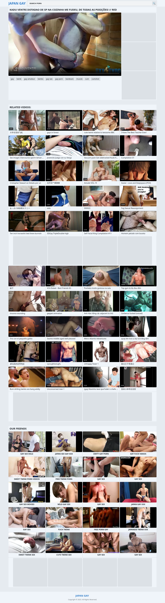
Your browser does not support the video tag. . (64, 44)
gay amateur (29, 79)
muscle (79, 79)
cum (87, 79)
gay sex (49, 79)
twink (19, 79)
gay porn (59, 79)
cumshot (95, 79)
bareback (70, 79)
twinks (40, 79)
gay (12, 79)
